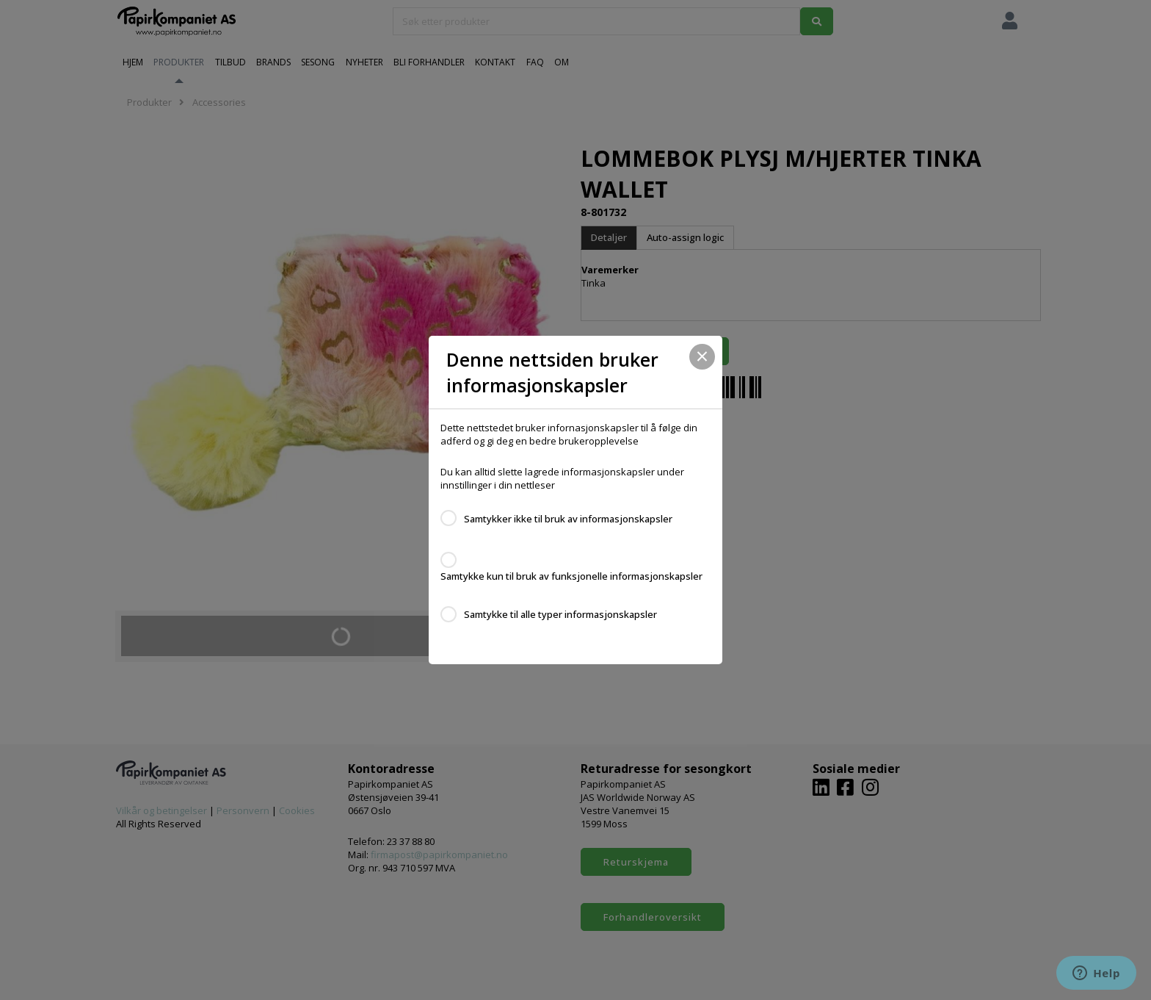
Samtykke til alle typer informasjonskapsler (560, 614)
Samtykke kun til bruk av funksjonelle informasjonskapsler (571, 576)
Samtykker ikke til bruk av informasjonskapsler (568, 518)
